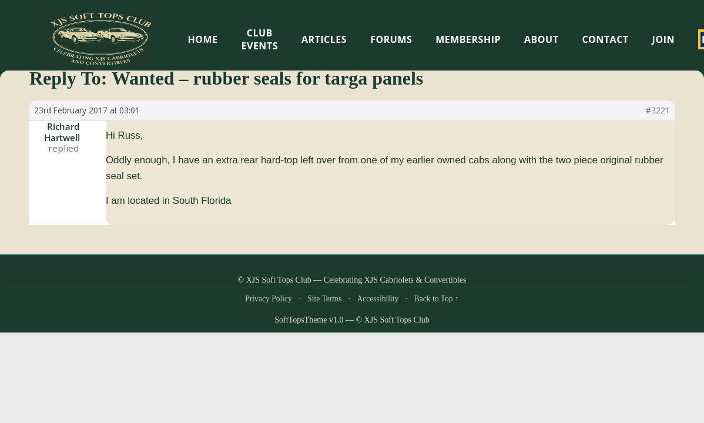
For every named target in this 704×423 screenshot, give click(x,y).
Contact (605, 39)
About (541, 39)
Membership (468, 39)
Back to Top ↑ (436, 298)
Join (663, 39)
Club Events (260, 39)
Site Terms (324, 298)
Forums (391, 39)
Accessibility (377, 298)
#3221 (658, 110)
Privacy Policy (268, 298)
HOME (203, 39)
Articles (324, 39)
